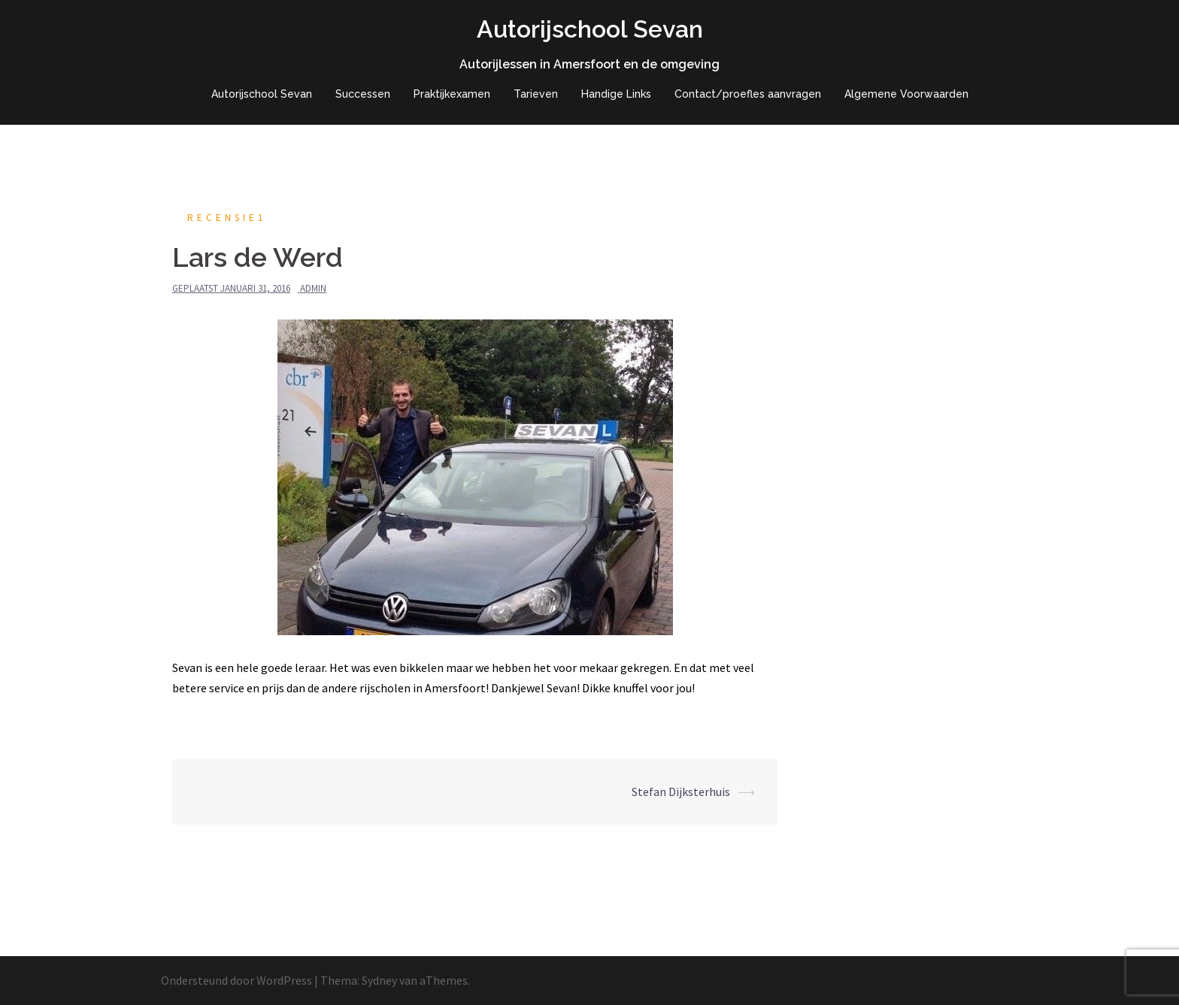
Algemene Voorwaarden (906, 94)
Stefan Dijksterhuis (681, 791)
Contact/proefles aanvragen (747, 94)
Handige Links (616, 94)
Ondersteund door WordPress (236, 980)
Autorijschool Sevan (590, 29)
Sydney (379, 980)
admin (313, 288)
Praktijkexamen (452, 94)
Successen (362, 94)
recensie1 (226, 217)
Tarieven (536, 94)
